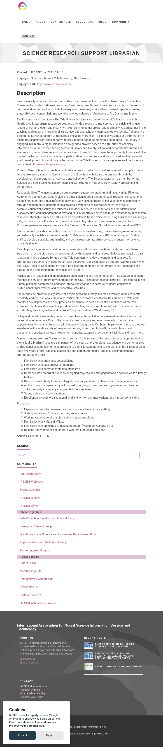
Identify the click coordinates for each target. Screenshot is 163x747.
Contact (29, 36)
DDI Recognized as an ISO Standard (119, 666)
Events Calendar (30, 489)
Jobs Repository (30, 473)
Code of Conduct (30, 595)
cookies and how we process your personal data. (32, 724)
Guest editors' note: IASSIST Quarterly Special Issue (114, 645)
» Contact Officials (30, 689)
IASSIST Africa (29, 506)
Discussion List (29, 587)
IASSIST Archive (30, 497)
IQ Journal (84, 21)
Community (121, 21)
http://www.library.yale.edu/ (54, 84)
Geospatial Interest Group (36, 526)
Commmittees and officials (36, 579)
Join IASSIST (28, 563)
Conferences (61, 21)
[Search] (78, 455)
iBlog (102, 21)
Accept (22, 735)
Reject (50, 735)
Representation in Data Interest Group (43, 542)
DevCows (104, 733)
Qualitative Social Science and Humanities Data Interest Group (58, 534)
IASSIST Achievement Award (38, 603)
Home (26, 21)
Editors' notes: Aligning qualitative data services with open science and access (116, 655)
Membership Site (30, 571)
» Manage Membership (33, 693)
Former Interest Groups (34, 550)
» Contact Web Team (31, 697)
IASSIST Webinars (31, 481)
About (40, 21)
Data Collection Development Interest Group (47, 518)
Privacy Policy (27, 659)
